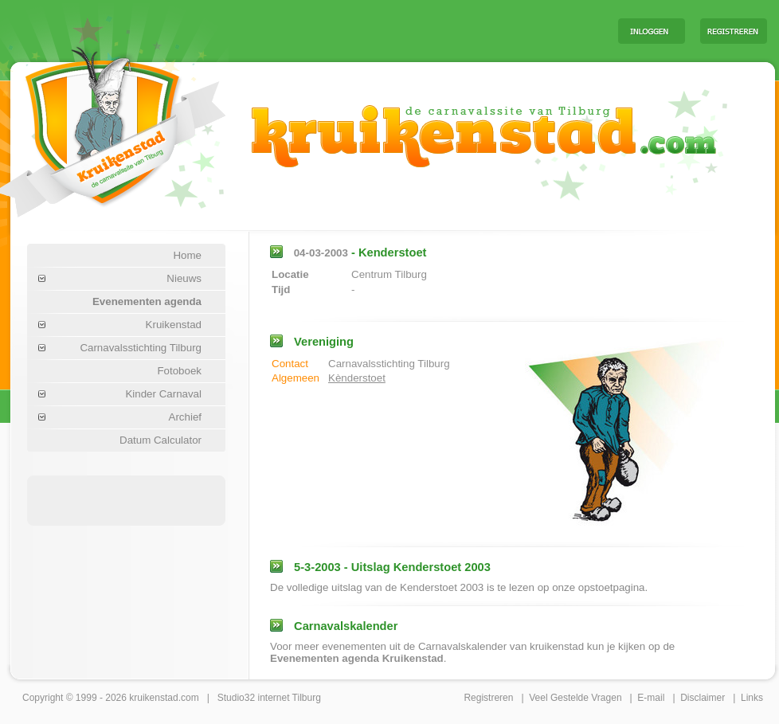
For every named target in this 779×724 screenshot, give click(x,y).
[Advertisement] (126, 499)
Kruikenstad (174, 325)
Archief (185, 417)
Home (187, 255)
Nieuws (184, 278)
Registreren (488, 697)
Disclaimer (702, 697)
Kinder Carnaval (163, 394)
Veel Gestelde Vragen (575, 697)
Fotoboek (179, 371)
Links (752, 697)
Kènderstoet (357, 378)
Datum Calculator (160, 440)
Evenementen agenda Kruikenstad (357, 658)
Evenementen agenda (147, 301)
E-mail (650, 697)
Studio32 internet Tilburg (269, 697)
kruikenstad (153, 697)
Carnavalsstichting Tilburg (141, 348)
